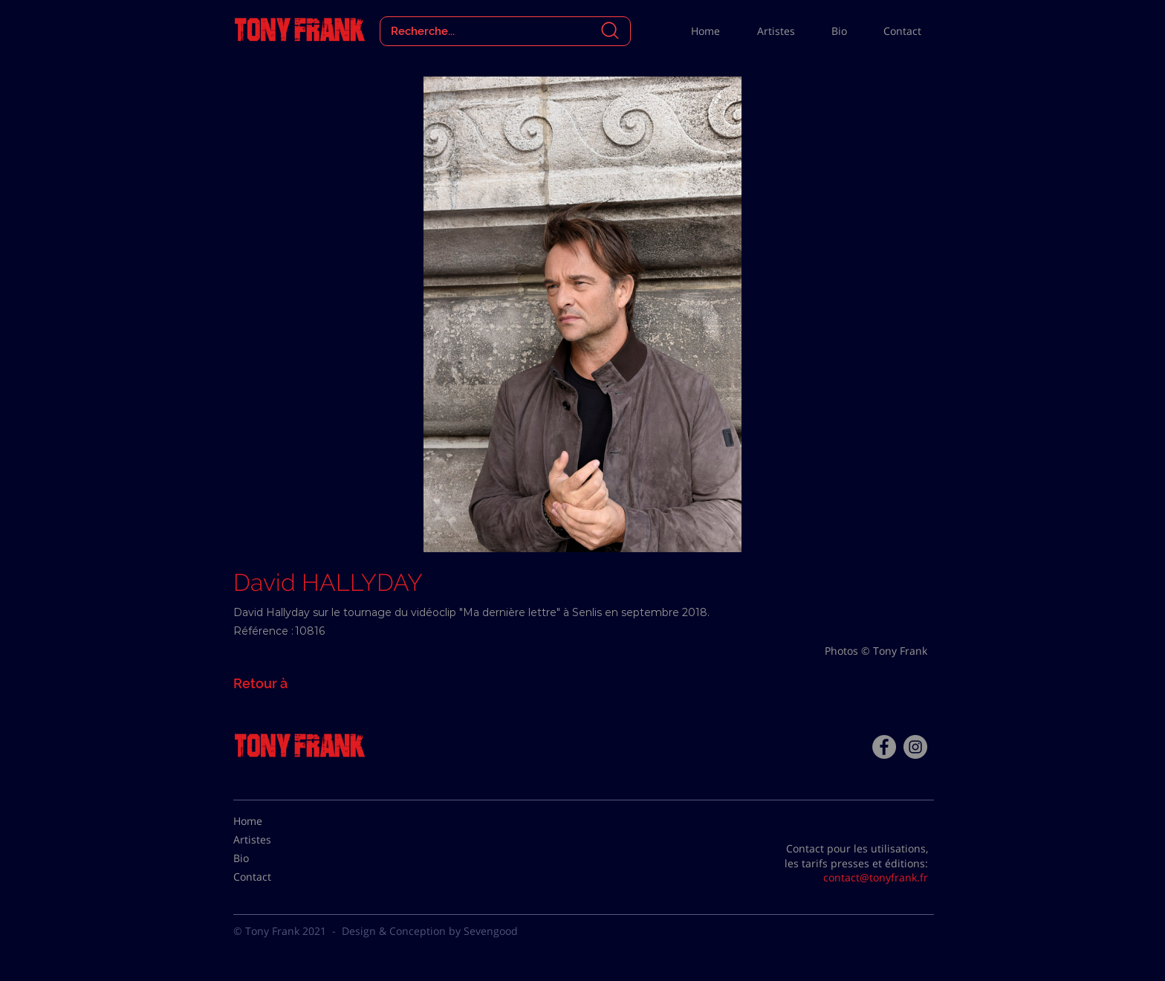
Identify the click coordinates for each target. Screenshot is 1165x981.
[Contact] (270, 877)
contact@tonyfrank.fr (875, 877)
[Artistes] (270, 840)
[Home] (270, 821)
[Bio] (270, 858)
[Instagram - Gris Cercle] (915, 747)
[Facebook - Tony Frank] (884, 747)
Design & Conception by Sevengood (430, 931)
